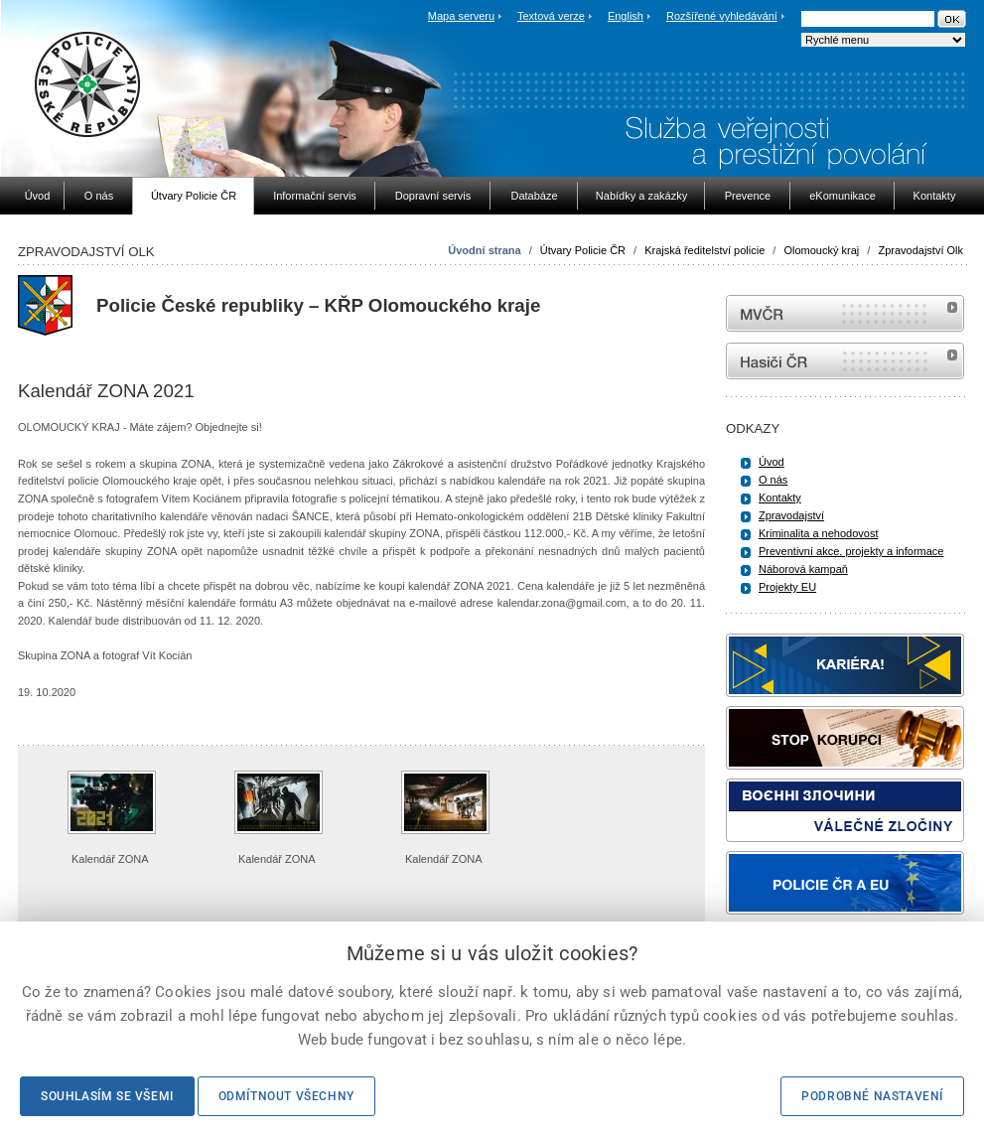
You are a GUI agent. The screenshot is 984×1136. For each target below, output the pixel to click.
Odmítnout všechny (286, 1096)
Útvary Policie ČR (583, 250)
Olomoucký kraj (821, 250)
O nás (773, 480)
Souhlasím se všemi (107, 1096)
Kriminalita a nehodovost (818, 533)
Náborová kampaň (803, 569)
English (625, 16)
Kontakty (780, 497)
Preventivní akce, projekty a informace (851, 551)
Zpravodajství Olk (920, 250)
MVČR (845, 313)
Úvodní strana (484, 250)
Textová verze (551, 16)
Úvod (771, 462)
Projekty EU (787, 587)
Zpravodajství (791, 515)
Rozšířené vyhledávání (721, 16)
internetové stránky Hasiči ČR (845, 361)
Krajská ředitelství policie (704, 250)
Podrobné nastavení (872, 1096)
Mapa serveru (461, 16)
